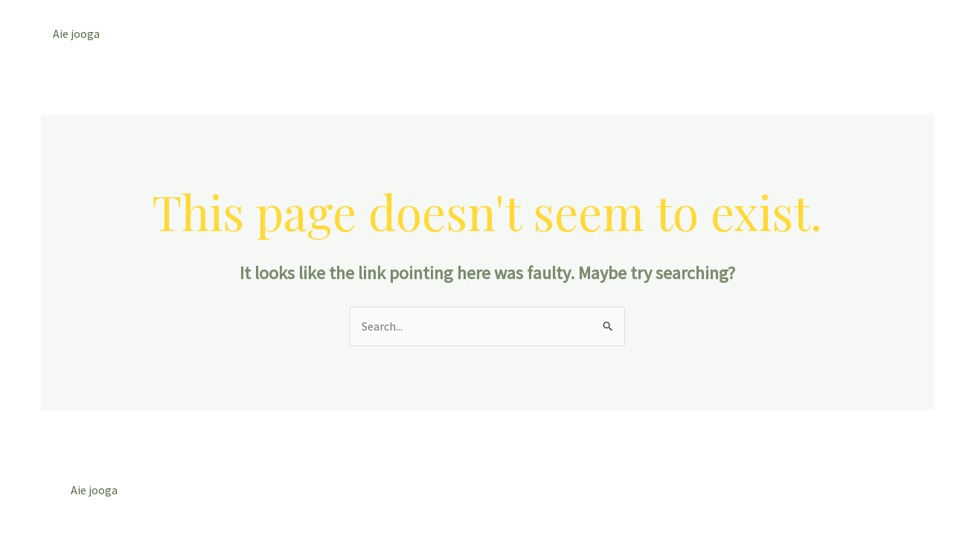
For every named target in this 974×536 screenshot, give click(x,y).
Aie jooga (76, 33)
